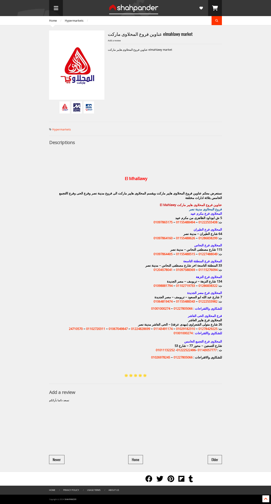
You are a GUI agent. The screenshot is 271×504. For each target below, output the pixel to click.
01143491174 (162, 329)
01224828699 (140, 329)
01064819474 (162, 301)
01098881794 (162, 286)
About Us (114, 490)
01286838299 (207, 238)
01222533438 (207, 222)
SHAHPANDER (70, 499)
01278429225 (207, 329)
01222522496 (186, 350)
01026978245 (160, 357)
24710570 (76, 329)
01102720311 (95, 329)
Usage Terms (93, 490)
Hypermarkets (74, 20)
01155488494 (185, 222)
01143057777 (207, 350)
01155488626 (185, 238)
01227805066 (183, 308)
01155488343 (185, 301)
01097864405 (162, 254)
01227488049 (207, 254)
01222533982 (207, 301)
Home (53, 20)
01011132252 (165, 350)
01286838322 (207, 286)
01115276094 (207, 270)
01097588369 (185, 270)
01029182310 (185, 329)
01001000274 (160, 308)
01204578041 (162, 270)
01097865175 (162, 222)
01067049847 (118, 329)
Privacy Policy (71, 490)
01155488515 (185, 254)
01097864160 (162, 238)
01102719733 (185, 286)
